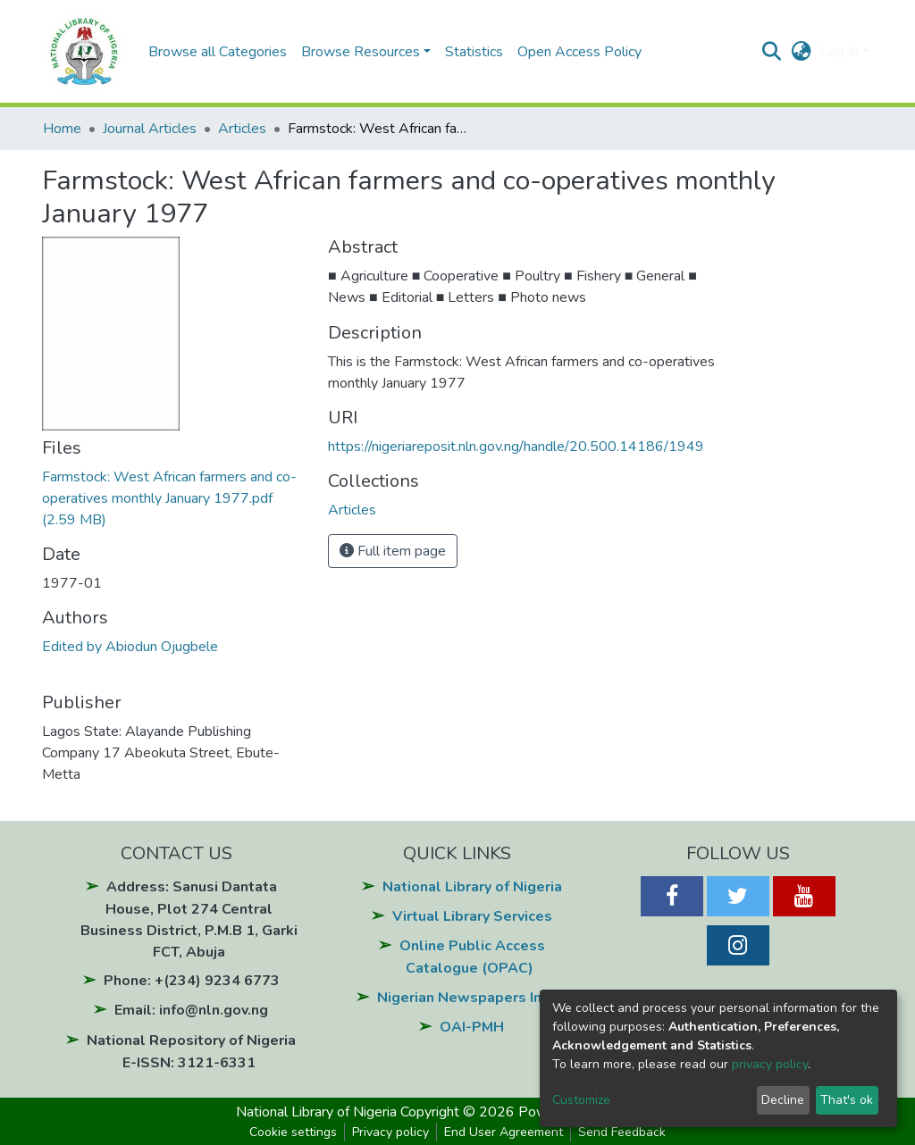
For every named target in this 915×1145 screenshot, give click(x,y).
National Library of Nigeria (472, 887)
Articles (242, 128)
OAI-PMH (472, 1027)
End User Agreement (503, 1132)
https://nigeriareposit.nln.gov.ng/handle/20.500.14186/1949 (516, 446)
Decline (782, 1099)
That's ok (846, 1099)
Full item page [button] (393, 551)
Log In (839, 52)
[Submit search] (772, 51)
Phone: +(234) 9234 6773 (192, 980)
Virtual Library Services (472, 916)
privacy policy (770, 1064)
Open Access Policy (579, 52)
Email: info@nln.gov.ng (191, 1010)
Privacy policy (390, 1132)
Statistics (474, 52)
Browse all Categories (217, 52)
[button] (801, 52)
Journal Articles (150, 128)
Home (62, 128)
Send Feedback (622, 1132)
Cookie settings (293, 1132)
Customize (581, 1099)
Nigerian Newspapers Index (472, 997)
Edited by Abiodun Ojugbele (130, 646)
